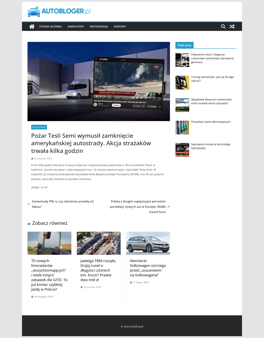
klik (43, 187)
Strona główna (50, 26)
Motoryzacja (99, 26)
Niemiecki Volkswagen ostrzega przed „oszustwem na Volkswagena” (148, 267)
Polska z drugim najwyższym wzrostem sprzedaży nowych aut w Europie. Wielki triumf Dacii (140, 206)
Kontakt (120, 26)
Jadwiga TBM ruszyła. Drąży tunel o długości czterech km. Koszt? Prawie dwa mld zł (98, 270)
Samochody (75, 26)
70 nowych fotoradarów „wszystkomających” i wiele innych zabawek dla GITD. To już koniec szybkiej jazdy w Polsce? (49, 275)
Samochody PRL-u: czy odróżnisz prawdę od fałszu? (60, 204)
